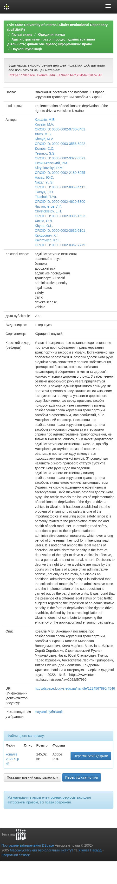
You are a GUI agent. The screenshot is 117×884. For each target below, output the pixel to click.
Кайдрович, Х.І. (46, 235)
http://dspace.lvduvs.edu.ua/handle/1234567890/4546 (75, 688)
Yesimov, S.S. (45, 153)
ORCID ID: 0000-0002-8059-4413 (60, 187)
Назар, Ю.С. (44, 177)
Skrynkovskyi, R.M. (49, 168)
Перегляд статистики (81, 777)
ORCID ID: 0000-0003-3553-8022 (60, 144)
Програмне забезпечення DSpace (27, 845)
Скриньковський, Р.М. (51, 163)
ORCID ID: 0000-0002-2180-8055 (60, 173)
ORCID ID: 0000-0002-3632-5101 (60, 230)
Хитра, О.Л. (44, 221)
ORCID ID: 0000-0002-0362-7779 (60, 245)
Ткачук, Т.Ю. (44, 192)
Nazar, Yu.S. (44, 182)
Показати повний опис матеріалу (32, 777)
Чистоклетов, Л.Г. (48, 206)
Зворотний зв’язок (15, 855)
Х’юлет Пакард (90, 850)
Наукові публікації (27, 49)
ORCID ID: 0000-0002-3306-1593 (60, 216)
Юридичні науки (51, 34)
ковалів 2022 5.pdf (12, 759)
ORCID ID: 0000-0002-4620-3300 (60, 202)
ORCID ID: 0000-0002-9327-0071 (60, 158)
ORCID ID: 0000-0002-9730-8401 (60, 129)
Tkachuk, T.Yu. (46, 197)
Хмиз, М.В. (43, 134)
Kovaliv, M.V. (44, 124)
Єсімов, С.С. (44, 148)
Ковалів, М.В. (45, 120)
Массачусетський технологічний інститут (41, 850)
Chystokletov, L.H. (48, 211)
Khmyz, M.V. (44, 139)
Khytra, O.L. (44, 226)
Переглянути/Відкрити (91, 756)
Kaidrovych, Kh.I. (47, 240)
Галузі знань (22, 34)
